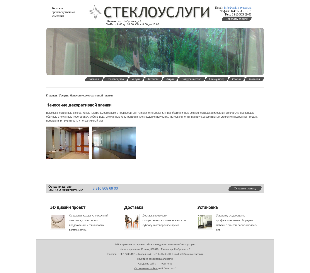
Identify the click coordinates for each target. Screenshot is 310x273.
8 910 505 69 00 (105, 188)
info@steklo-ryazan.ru (238, 7)
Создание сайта (147, 263)
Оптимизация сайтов (146, 268)
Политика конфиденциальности (155, 259)
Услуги (63, 95)
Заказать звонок (237, 19)
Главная (51, 95)
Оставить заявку (245, 188)
